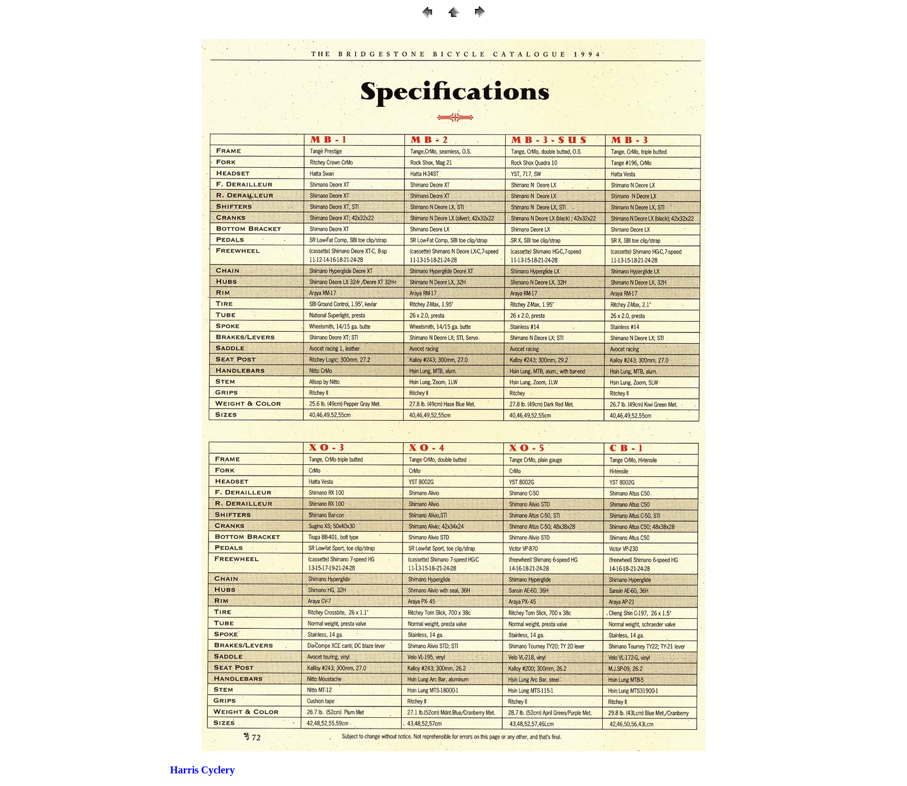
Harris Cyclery (202, 770)
